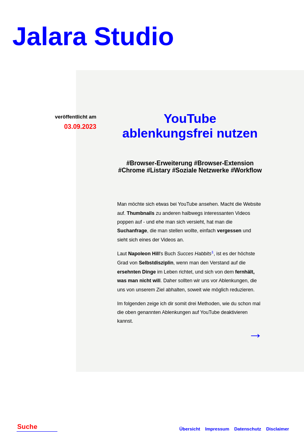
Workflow (248, 170)
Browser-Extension (226, 163)
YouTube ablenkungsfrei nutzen (190, 125)
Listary (160, 170)
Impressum (217, 428)
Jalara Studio (93, 36)
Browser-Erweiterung (161, 163)
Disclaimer (277, 428)
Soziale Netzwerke (202, 170)
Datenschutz (247, 428)
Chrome (133, 170)
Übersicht (189, 428)
